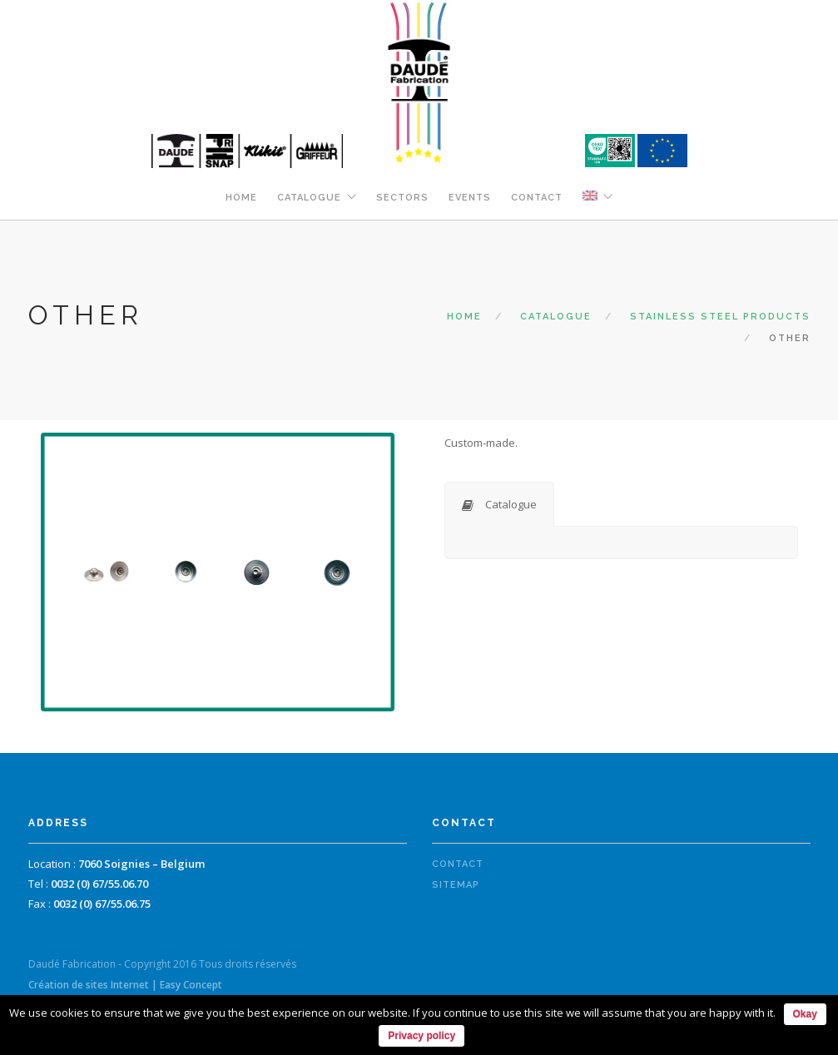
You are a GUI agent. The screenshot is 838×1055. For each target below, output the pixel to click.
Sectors (402, 197)
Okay (805, 1014)
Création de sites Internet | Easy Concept (125, 985)
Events (470, 197)
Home (241, 197)
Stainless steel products (720, 316)
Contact (537, 197)
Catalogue (309, 197)
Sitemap (455, 884)
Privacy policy (421, 1036)
